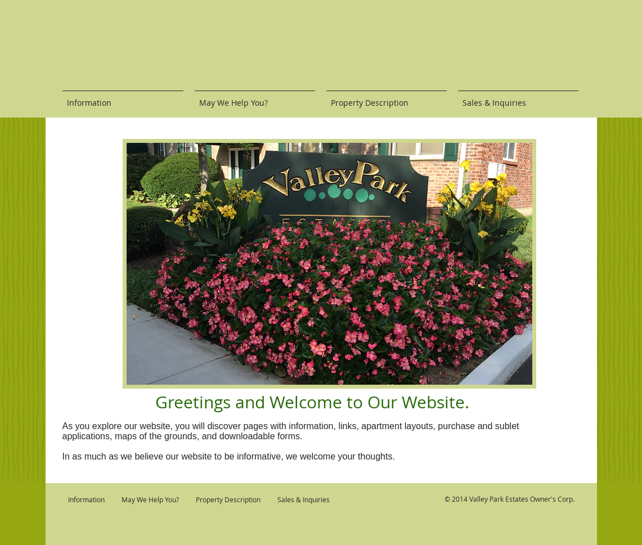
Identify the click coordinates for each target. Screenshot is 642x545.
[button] (329, 264)
